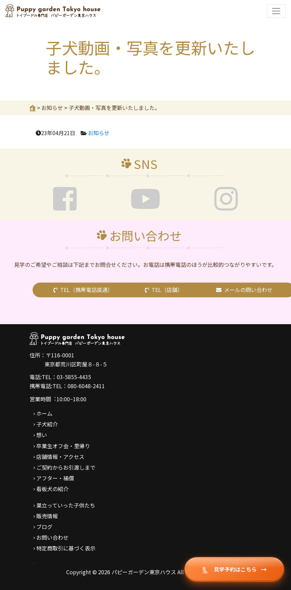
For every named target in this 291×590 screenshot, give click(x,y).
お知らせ (99, 133)
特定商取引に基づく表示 (65, 548)
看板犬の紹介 (52, 489)
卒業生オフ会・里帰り (63, 446)
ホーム (44, 413)
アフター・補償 (55, 478)
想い (41, 435)
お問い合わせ (52, 537)
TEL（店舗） (164, 290)
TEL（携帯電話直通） (83, 290)
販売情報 (47, 516)
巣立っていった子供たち (65, 505)
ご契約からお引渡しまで (65, 467)
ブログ (44, 527)
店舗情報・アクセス (60, 457)
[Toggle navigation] (276, 11)
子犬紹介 (47, 424)
